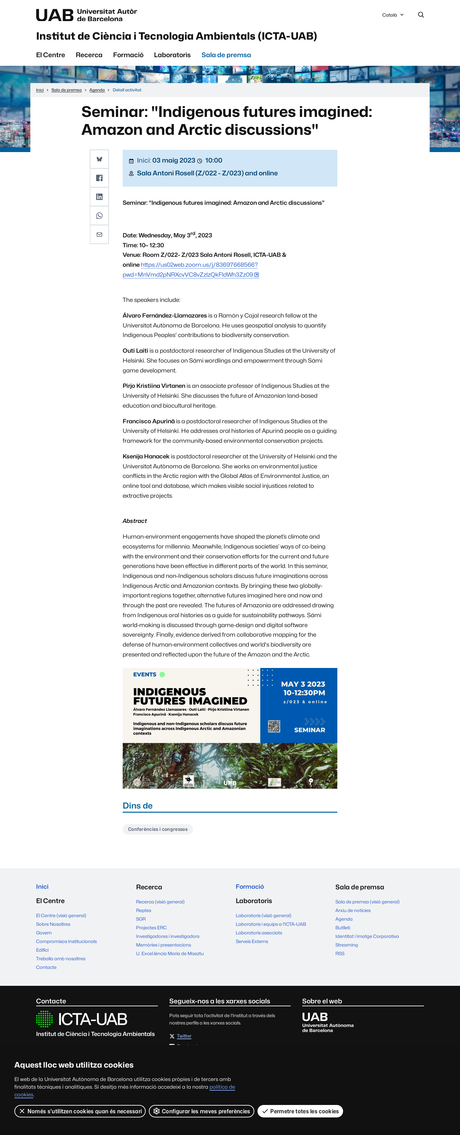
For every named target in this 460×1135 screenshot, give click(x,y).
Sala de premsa (226, 58)
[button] (99, 161)
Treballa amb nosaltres (60, 963)
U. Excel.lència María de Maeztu (170, 957)
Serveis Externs (252, 945)
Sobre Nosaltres (53, 928)
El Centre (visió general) (61, 920)
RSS (339, 957)
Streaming (346, 948)
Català (393, 17)
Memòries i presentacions (163, 948)
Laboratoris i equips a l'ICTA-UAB (271, 928)
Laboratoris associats (259, 937)
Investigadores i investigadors (167, 939)
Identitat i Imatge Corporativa (367, 939)
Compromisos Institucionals (66, 945)
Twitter (184, 1041)
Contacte (46, 971)
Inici (42, 890)
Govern (44, 937)
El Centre (50, 58)
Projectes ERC (151, 931)
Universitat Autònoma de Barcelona (96, 15)
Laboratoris (172, 58)
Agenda (344, 922)
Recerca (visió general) (160, 905)
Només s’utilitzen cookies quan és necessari (80, 1111)
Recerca (89, 58)
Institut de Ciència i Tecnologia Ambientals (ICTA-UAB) (199, 38)
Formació (128, 58)
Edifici (42, 954)
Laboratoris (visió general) (263, 920)
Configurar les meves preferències (202, 1111)
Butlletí (342, 931)
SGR (141, 922)
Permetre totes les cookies (300, 1111)
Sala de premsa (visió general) (367, 905)
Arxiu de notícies (353, 913)
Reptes (143, 913)
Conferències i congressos (160, 833)
